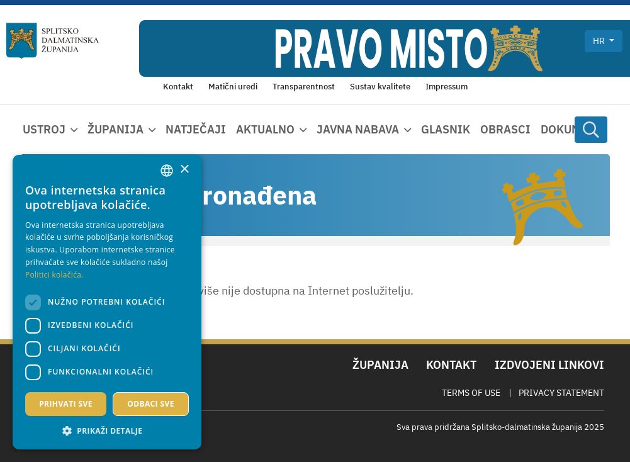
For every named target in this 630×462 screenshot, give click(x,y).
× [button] (184, 169)
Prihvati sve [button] (66, 403)
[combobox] (166, 170)
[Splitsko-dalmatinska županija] (52, 41)
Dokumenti (574, 129)
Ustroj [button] (44, 129)
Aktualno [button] (265, 129)
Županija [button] (115, 129)
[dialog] (107, 302)
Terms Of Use (471, 392)
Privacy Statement (561, 392)
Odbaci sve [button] (150, 403)
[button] (107, 430)
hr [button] (600, 41)
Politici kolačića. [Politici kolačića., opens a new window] (54, 274)
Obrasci (505, 129)
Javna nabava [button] (358, 129)
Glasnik (445, 129)
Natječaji (196, 129)
